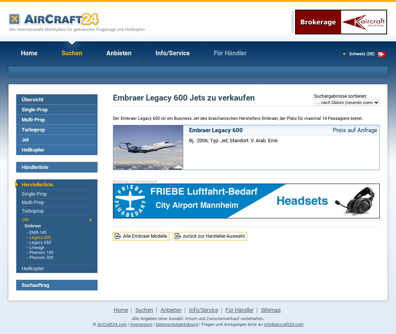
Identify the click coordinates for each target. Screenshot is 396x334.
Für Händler (230, 53)
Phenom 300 (41, 257)
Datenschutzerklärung (177, 324)
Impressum (141, 324)
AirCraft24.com (112, 324)
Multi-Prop (33, 120)
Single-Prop (35, 109)
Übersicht (32, 99)
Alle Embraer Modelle (145, 236)
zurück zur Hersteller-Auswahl (214, 236)
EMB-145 (37, 232)
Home (29, 53)
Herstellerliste (37, 184)
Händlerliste (35, 167)
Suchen (71, 53)
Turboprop (33, 130)
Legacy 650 (40, 242)
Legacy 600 (40, 237)
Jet (25, 140)
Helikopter (33, 150)
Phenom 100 (41, 252)
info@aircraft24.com (284, 324)
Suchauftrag (35, 285)
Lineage (36, 247)
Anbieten (118, 53)
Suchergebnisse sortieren (340, 96)
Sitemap (271, 310)
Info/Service (172, 53)
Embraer (33, 225)
